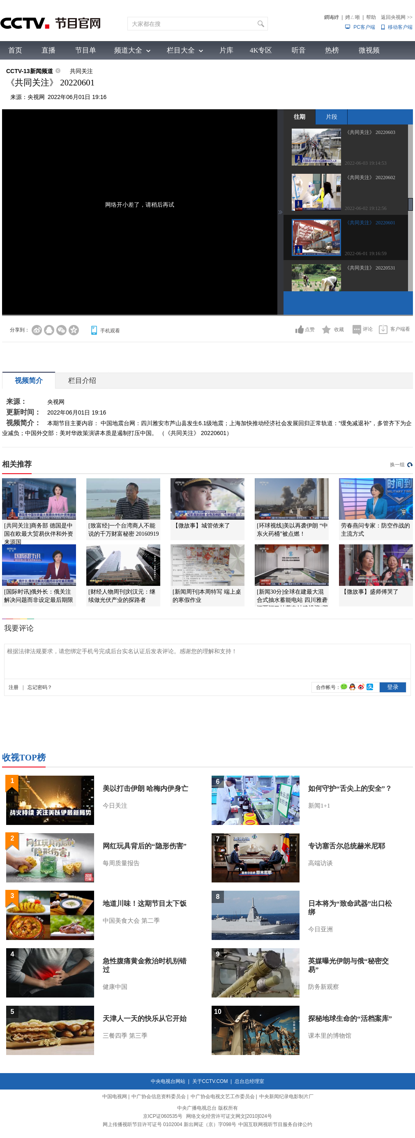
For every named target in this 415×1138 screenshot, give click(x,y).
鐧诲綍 (331, 17)
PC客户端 (364, 27)
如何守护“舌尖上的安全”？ (350, 788)
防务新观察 (323, 987)
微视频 (369, 50)
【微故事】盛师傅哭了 (370, 592)
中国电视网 (114, 1096)
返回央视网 (397, 17)
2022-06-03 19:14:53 (366, 163)
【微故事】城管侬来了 (201, 526)
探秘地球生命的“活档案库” (350, 1019)
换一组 (397, 465)
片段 (331, 116)
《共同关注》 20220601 (370, 223)
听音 (299, 50)
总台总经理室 (249, 1081)
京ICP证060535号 (162, 1116)
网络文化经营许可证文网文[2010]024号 (229, 1116)
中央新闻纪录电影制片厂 (286, 1096)
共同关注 (81, 71)
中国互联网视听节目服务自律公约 (275, 1124)
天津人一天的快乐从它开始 (145, 1019)
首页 (15, 50)
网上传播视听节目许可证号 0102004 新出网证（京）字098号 (169, 1124)
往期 (299, 116)
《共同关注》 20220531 (370, 268)
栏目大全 (181, 50)
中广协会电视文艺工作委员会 (223, 1096)
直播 (48, 50)
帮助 (371, 17)
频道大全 (128, 50)
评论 (368, 329)
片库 (226, 50)
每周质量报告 (121, 863)
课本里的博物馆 (329, 1035)
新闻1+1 (319, 805)
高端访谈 (320, 863)
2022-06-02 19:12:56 (366, 208)
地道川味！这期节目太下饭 (145, 904)
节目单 (85, 50)
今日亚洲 (320, 929)
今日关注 (115, 805)
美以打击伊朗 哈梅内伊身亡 (145, 788)
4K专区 (261, 50)
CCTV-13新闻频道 (29, 71)
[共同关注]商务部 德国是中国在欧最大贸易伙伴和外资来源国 (38, 534)
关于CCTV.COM (210, 1081)
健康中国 (115, 987)
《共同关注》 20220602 (370, 177)
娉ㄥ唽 (352, 17)
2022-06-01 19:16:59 (366, 253)
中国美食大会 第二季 (131, 920)
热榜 (332, 50)
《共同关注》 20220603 (370, 132)
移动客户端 (400, 27)
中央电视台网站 (168, 1081)
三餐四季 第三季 (125, 1035)
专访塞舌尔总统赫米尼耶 (346, 846)
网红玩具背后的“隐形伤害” (145, 846)
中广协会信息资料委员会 (158, 1096)
